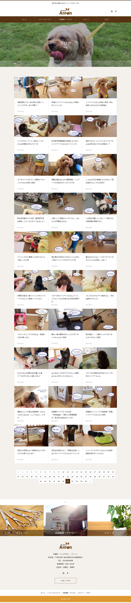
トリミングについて (44, 19)
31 (59, 476)
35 (77, 476)
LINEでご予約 (65, 581)
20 (108, 472)
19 (104, 472)
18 (99, 472)
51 (72, 481)
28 (45, 476)
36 (81, 476)
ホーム (24, 19)
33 (68, 476)
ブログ (106, 19)
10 (63, 472)
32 (63, 476)
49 (63, 481)
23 (23, 476)
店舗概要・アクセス (65, 19)
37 (86, 476)
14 (81, 472)
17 (95, 472)
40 (99, 476)
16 (90, 472)
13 (77, 472)
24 (27, 476)
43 (113, 476)
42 (108, 476)
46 (50, 481)
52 (77, 481)
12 (72, 472)
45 (45, 481)
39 (95, 476)
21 (113, 472)
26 (36, 476)
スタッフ (86, 19)
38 (90, 476)
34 (72, 476)
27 (41, 476)
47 (54, 481)
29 (50, 476)
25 (32, 476)
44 (41, 481)
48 (59, 481)
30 (54, 476)
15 (86, 472)
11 (68, 472)
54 (86, 481)
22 (18, 476)
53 (81, 481)
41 (104, 476)
